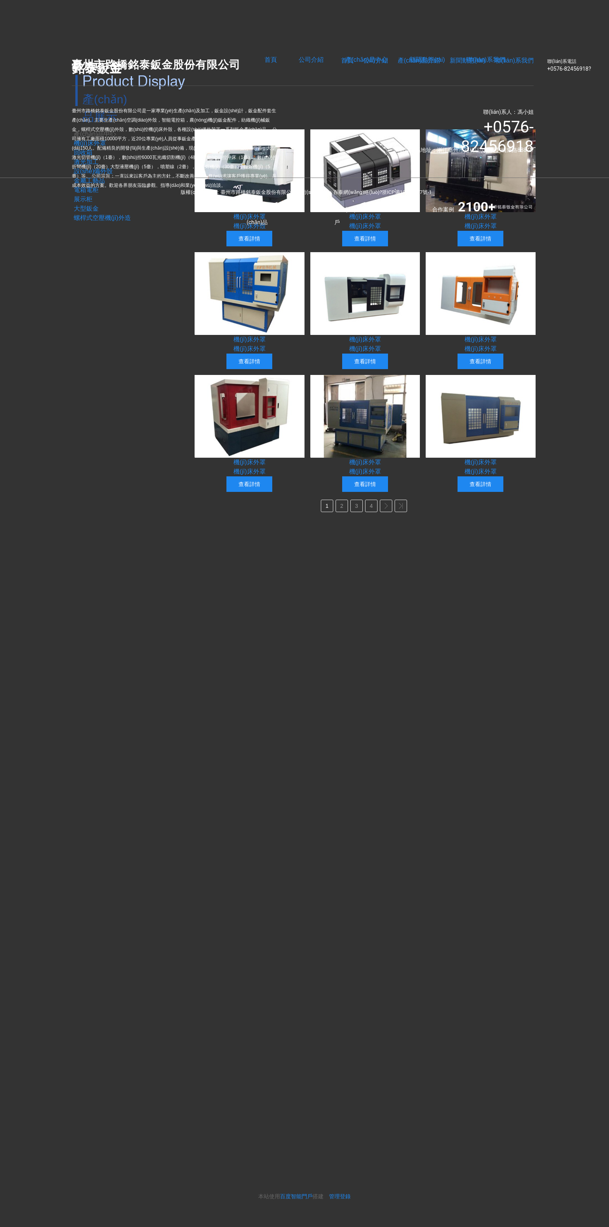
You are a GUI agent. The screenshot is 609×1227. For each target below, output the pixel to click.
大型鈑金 (86, 208)
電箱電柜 (86, 189)
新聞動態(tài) (467, 60)
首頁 (270, 59)
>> (401, 506)
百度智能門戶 (296, 1196)
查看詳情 (249, 238)
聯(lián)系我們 (514, 60)
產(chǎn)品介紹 (419, 60)
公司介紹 (311, 59)
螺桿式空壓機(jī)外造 (102, 217)
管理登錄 (340, 1196)
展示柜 (83, 199)
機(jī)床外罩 (365, 216)
